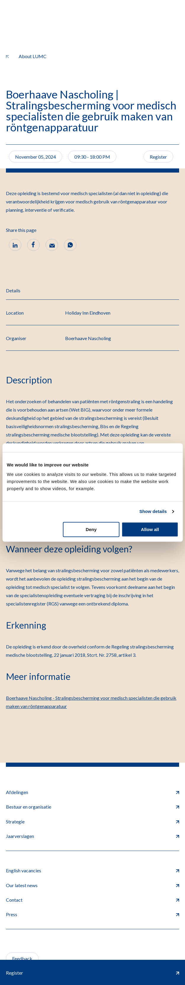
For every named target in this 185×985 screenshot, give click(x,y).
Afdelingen (92, 792)
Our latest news (92, 885)
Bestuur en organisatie (92, 806)
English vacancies (92, 870)
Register (158, 157)
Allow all (150, 529)
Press (92, 914)
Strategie (92, 821)
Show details (153, 511)
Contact (92, 900)
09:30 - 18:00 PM (92, 157)
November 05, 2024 (35, 157)
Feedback (22, 958)
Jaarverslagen (92, 836)
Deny (91, 529)
